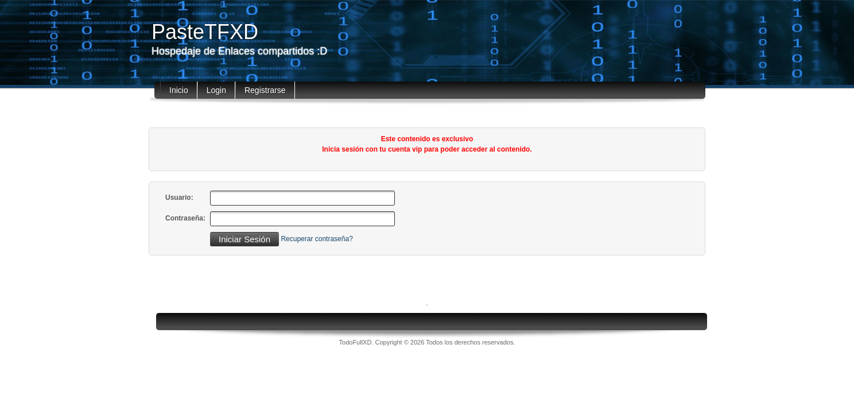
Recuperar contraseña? (316, 239)
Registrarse (265, 90)
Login (216, 90)
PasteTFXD (205, 32)
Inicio (178, 90)
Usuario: (179, 198)
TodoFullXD (355, 342)
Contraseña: (185, 218)
